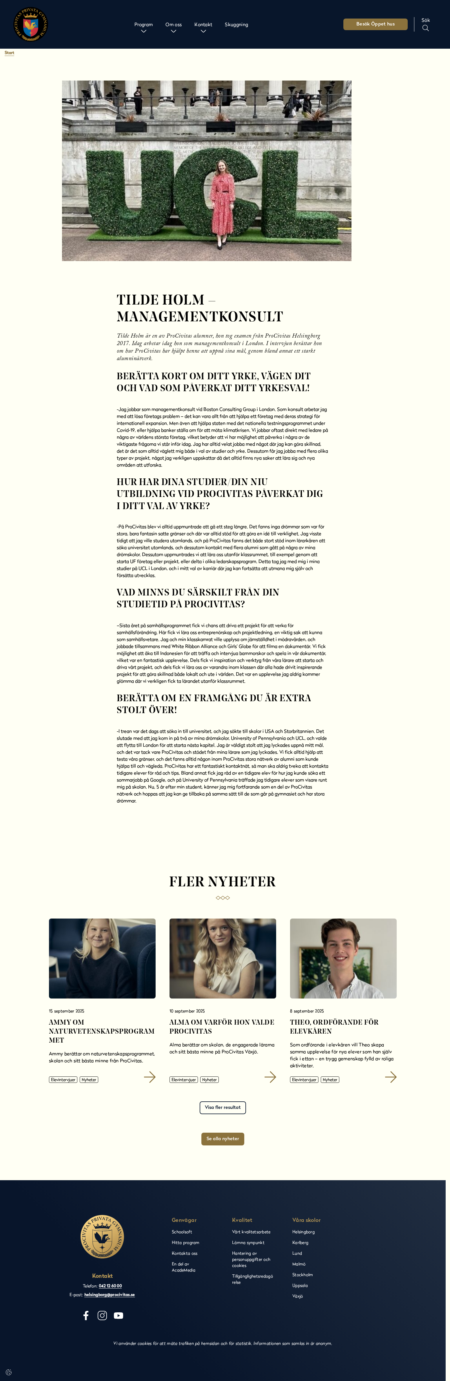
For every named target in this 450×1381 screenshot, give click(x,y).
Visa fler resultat (223, 1107)
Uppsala (300, 1285)
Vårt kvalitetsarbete (251, 1231)
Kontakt (203, 24)
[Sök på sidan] (425, 24)
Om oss (173, 24)
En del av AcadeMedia (183, 1267)
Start (9, 53)
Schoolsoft (182, 1231)
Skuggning (236, 24)
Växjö (297, 1296)
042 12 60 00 (110, 1286)
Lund (297, 1253)
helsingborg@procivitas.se (109, 1295)
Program (143, 24)
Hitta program (186, 1242)
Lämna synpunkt (248, 1242)
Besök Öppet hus (375, 24)
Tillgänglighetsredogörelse (252, 1279)
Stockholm (302, 1274)
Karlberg (300, 1242)
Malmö (298, 1264)
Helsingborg (303, 1231)
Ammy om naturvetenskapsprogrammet (102, 1031)
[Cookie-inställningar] (8, 1372)
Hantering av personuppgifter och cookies (251, 1259)
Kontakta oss (184, 1253)
